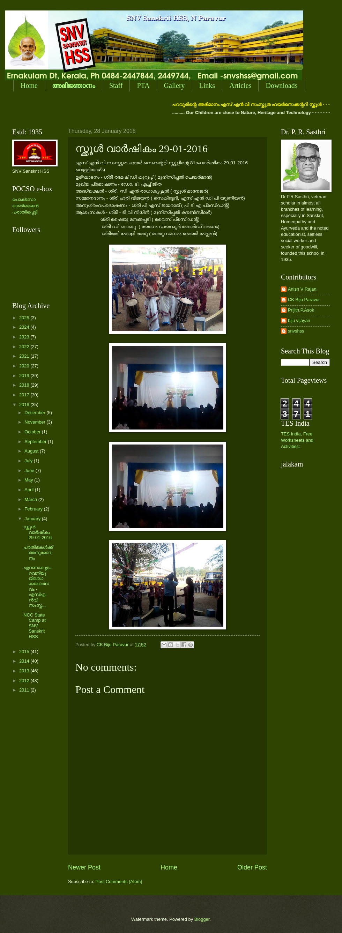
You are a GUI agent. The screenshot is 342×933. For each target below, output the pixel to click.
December (35, 412)
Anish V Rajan (302, 289)
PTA (143, 85)
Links (207, 85)
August (32, 451)
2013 (24, 670)
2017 (24, 394)
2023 (24, 336)
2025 (24, 317)
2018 (24, 385)
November (35, 422)
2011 (24, 690)
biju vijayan (299, 320)
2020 (24, 365)
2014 (24, 661)
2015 (24, 651)
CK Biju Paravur (304, 299)
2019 (24, 375)
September (36, 441)
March (31, 499)
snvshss (296, 331)
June (30, 470)
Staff (116, 85)
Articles (240, 85)
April (29, 489)
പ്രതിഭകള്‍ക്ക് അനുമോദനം (38, 553)
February (34, 509)
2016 (24, 404)
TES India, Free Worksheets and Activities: (297, 440)
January (33, 518)
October (33, 431)
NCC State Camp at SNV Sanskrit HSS (34, 625)
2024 (24, 327)
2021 (24, 356)
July (29, 460)
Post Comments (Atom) (119, 881)
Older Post (252, 867)
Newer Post (84, 867)
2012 (24, 680)
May (29, 480)
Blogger (202, 919)
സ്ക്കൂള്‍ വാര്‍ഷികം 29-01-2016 (37, 532)
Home (29, 85)
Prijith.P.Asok (301, 310)
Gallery (174, 85)
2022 (24, 346)
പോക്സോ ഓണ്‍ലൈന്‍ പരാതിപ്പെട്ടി (25, 206)
